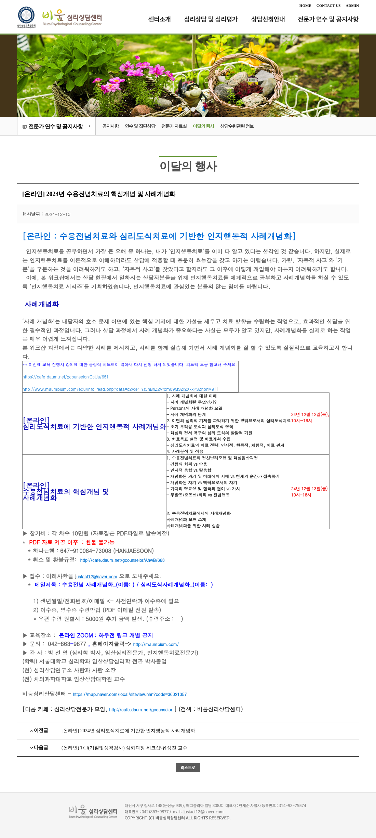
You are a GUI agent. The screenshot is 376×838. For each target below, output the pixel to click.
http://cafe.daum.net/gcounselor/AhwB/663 (122, 560)
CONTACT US (329, 5)
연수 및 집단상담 (140, 126)
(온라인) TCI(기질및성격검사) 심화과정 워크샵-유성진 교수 (124, 747)
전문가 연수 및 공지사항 (55, 126)
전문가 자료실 (174, 126)
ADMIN (352, 5)
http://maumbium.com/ (155, 644)
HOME (305, 5)
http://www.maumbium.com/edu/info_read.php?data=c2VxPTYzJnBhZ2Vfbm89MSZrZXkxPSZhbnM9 (118, 389)
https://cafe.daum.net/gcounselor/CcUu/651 (66, 376)
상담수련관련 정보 (237, 126)
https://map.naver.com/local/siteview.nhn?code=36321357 (130, 694)
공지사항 (110, 126)
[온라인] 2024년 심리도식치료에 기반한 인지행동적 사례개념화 (128, 730)
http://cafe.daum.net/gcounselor (140, 709)
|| (130, 376)
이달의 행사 (203, 126)
